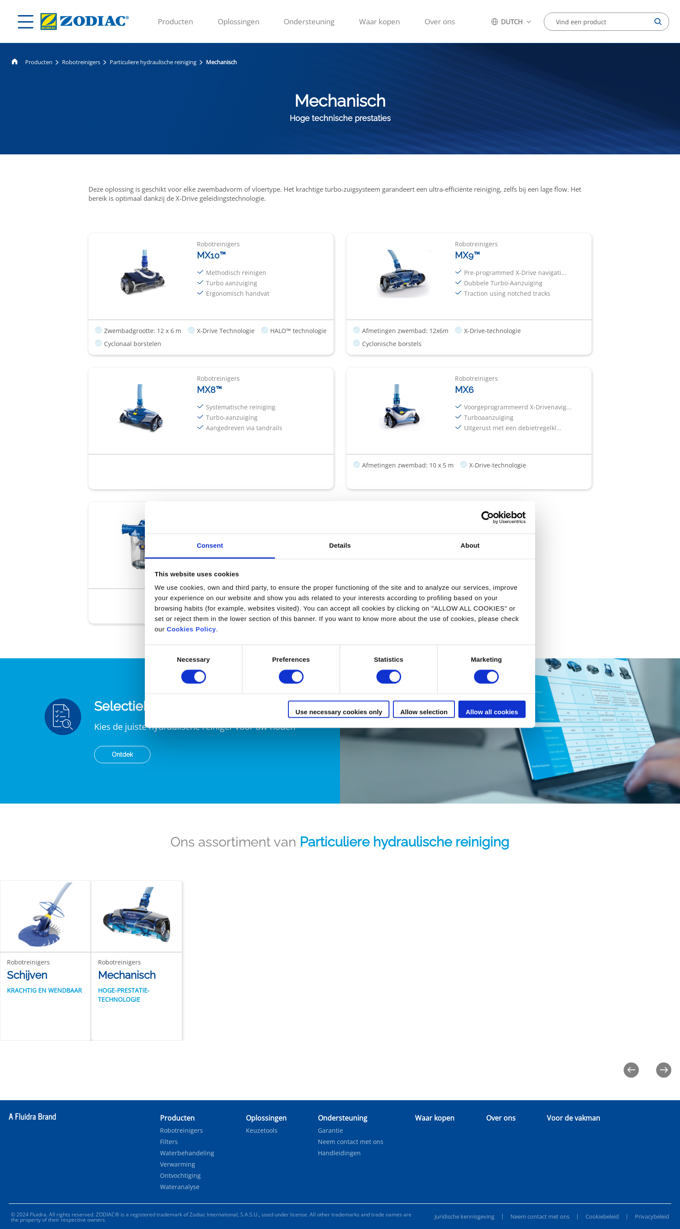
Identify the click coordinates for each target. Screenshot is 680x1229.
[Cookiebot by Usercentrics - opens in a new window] (488, 517)
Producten (175, 21)
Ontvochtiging (180, 1175)
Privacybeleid (652, 1216)
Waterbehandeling (187, 1153)
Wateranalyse (179, 1186)
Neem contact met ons (350, 1141)
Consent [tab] (210, 545)
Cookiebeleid (602, 1216)
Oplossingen (238, 21)
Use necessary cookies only (338, 712)
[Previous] (631, 1070)
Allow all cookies (492, 712)
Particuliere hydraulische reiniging (153, 62)
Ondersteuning (309, 21)
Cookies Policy (191, 629)
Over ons (440, 21)
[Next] (663, 1070)
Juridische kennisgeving (464, 1216)
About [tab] (470, 545)
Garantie (330, 1130)
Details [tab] (340, 545)
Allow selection (424, 712)
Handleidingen (339, 1153)
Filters (169, 1141)
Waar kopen (379, 21)
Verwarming (177, 1164)
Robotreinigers (81, 62)
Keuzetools (262, 1130)
